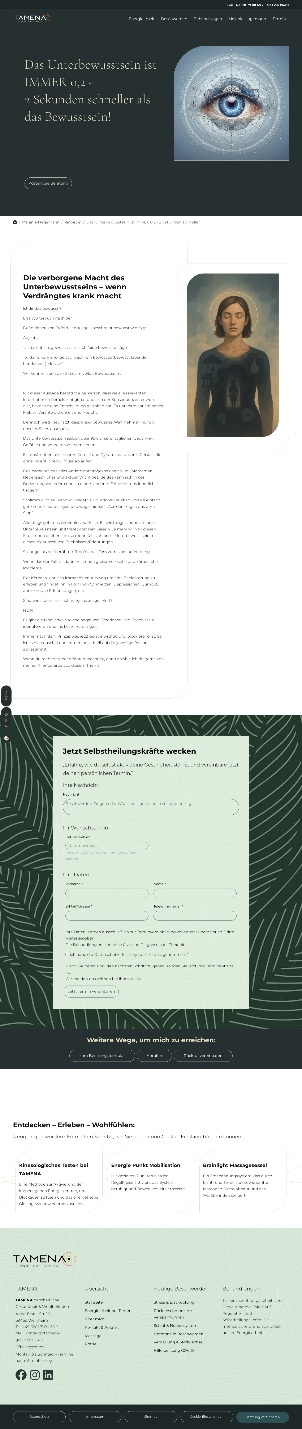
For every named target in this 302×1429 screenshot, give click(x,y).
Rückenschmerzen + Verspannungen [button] (173, 1321)
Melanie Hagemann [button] (247, 19)
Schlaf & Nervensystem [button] (175, 1332)
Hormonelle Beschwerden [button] (178, 1341)
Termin (279, 19)
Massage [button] (93, 1343)
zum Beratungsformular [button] (102, 1055)
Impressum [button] (95, 1417)
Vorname (74, 891)
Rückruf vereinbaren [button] (203, 1055)
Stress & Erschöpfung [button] (174, 1309)
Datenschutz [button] (39, 1417)
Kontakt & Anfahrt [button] (102, 1334)
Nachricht (71, 802)
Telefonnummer (168, 913)
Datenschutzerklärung (116, 961)
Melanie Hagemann (41, 222)
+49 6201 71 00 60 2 (248, 5)
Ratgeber (73, 222)
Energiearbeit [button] (142, 19)
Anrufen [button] (154, 1055)
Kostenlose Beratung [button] (48, 187)
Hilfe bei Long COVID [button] (174, 1358)
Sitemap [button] (151, 1417)
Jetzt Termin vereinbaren (91, 998)
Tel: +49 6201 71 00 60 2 (37, 1330)
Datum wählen (78, 844)
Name (160, 891)
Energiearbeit (249, 1340)
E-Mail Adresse (78, 913)
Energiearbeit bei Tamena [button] (109, 1318)
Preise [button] (90, 1351)
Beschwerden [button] (174, 19)
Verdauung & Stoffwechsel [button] (179, 1349)
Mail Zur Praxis (278, 5)
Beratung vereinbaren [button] (262, 1421)
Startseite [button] (94, 1309)
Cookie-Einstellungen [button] (207, 1417)
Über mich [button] (95, 1326)
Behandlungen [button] (208, 19)
